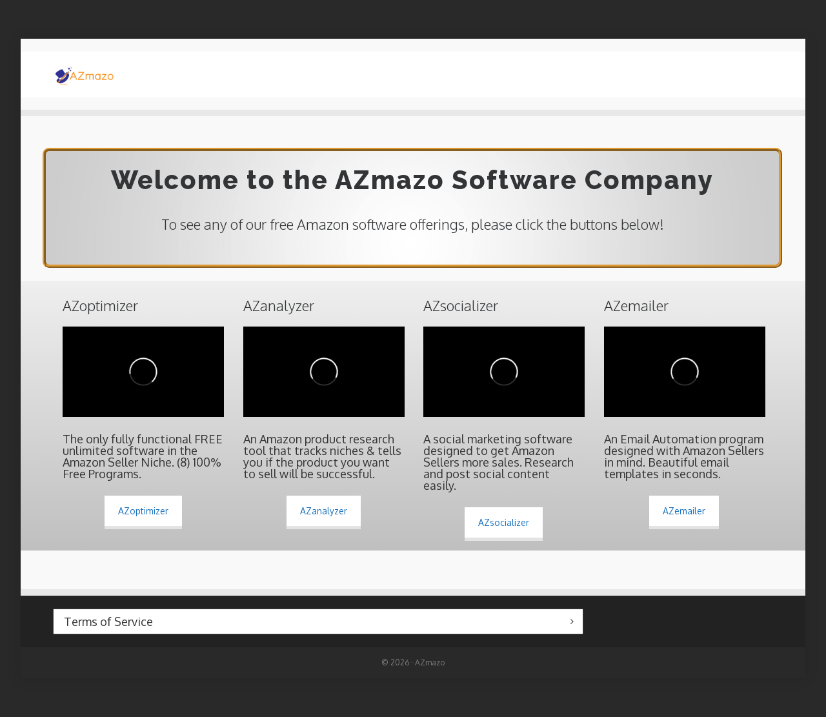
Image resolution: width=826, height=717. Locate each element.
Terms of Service (108, 621)
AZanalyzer (323, 510)
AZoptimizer (143, 510)
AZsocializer (503, 522)
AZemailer (684, 510)
